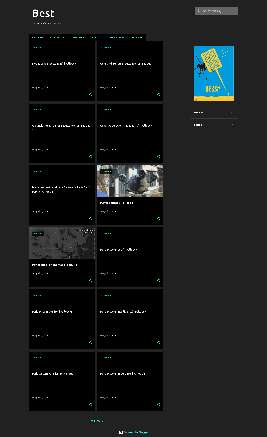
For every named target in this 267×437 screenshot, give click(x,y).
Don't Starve (116, 38)
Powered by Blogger (133, 432)
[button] (90, 94)
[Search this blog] (220, 11)
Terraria (137, 38)
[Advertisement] (176, 92)
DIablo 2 (96, 38)
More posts (96, 421)
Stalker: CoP (57, 38)
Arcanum (37, 38)
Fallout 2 (78, 38)
